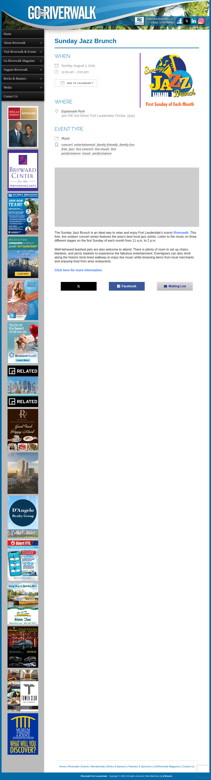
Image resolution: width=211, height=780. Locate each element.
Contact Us (11, 96)
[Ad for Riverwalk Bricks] (23, 300)
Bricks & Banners (15, 78)
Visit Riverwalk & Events (20, 51)
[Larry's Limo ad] (23, 647)
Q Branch (167, 776)
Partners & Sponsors (140, 766)
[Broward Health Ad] (23, 343)
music (86, 153)
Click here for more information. (79, 270)
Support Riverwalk (16, 69)
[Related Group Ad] (23, 386)
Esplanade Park (73, 111)
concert (67, 145)
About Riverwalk (15, 42)
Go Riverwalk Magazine (19, 60)
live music (102, 149)
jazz (72, 149)
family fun (127, 145)
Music (66, 138)
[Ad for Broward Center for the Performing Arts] (23, 170)
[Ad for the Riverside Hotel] (23, 429)
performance (102, 153)
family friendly (107, 145)
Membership (98, 766)
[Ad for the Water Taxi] (23, 603)
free (64, 149)
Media (8, 87)
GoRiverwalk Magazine (167, 766)
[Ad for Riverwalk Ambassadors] (23, 214)
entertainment (84, 145)
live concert (84, 149)
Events (85, 766)
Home (7, 34)
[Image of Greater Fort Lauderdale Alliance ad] (23, 257)
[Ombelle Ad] (23, 473)
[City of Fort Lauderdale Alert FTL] (23, 560)
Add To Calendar (76, 83)
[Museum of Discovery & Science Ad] (23, 734)
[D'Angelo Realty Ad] (23, 516)
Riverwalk (181, 232)
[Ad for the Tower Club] (23, 690)
